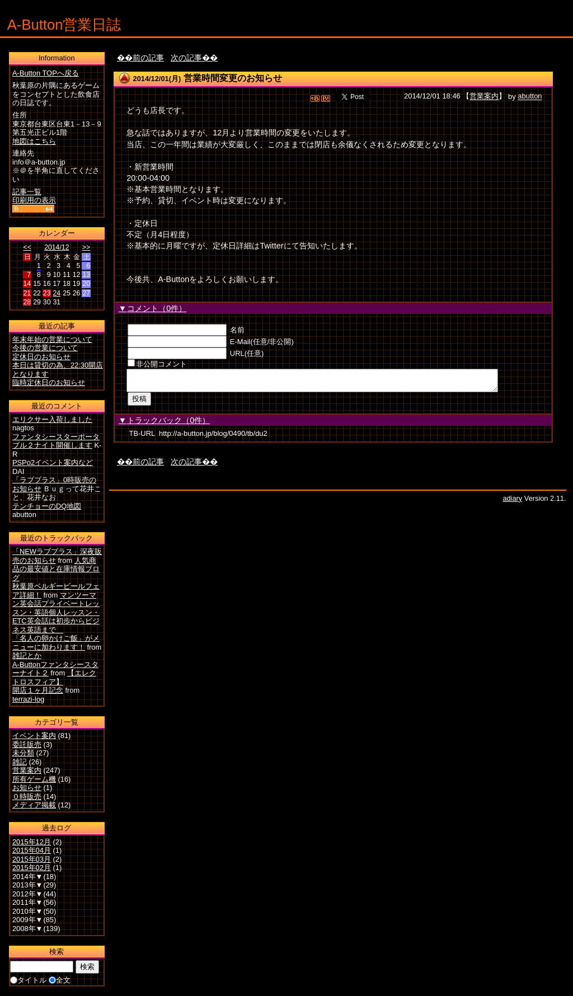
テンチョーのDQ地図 (46, 506)
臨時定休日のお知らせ (48, 382)
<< (27, 247)
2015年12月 (31, 842)
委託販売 (26, 744)
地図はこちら (34, 141)
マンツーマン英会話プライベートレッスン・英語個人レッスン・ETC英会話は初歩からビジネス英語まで (56, 612)
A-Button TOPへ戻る (45, 73)
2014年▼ (27, 876)
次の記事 (186, 57)
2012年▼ (27, 894)
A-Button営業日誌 (64, 24)
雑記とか (26, 655)
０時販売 (26, 796)
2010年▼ (27, 911)
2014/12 (56, 247)
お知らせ (26, 787)
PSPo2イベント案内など (52, 462)
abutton (530, 96)
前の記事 (148, 57)
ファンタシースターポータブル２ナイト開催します (56, 441)
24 (56, 293)
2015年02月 (31, 867)
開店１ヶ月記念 (37, 690)
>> (86, 247)
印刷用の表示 (34, 200)
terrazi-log (28, 699)
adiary (512, 501)
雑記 (19, 762)
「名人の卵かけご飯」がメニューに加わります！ (56, 642)
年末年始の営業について (52, 339)
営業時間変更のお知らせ (233, 78)
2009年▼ (27, 919)
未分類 (23, 753)
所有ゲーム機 (34, 779)
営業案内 (484, 96)
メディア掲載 (34, 805)
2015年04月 (31, 850)
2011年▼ (27, 902)
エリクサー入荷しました (52, 419)
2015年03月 (31, 859)
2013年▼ (27, 885)
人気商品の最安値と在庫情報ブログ (56, 569)
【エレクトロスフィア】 (54, 677)
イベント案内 (34, 735)
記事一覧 (26, 191)
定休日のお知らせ (41, 357)
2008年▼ (27, 928)
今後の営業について (45, 348)
